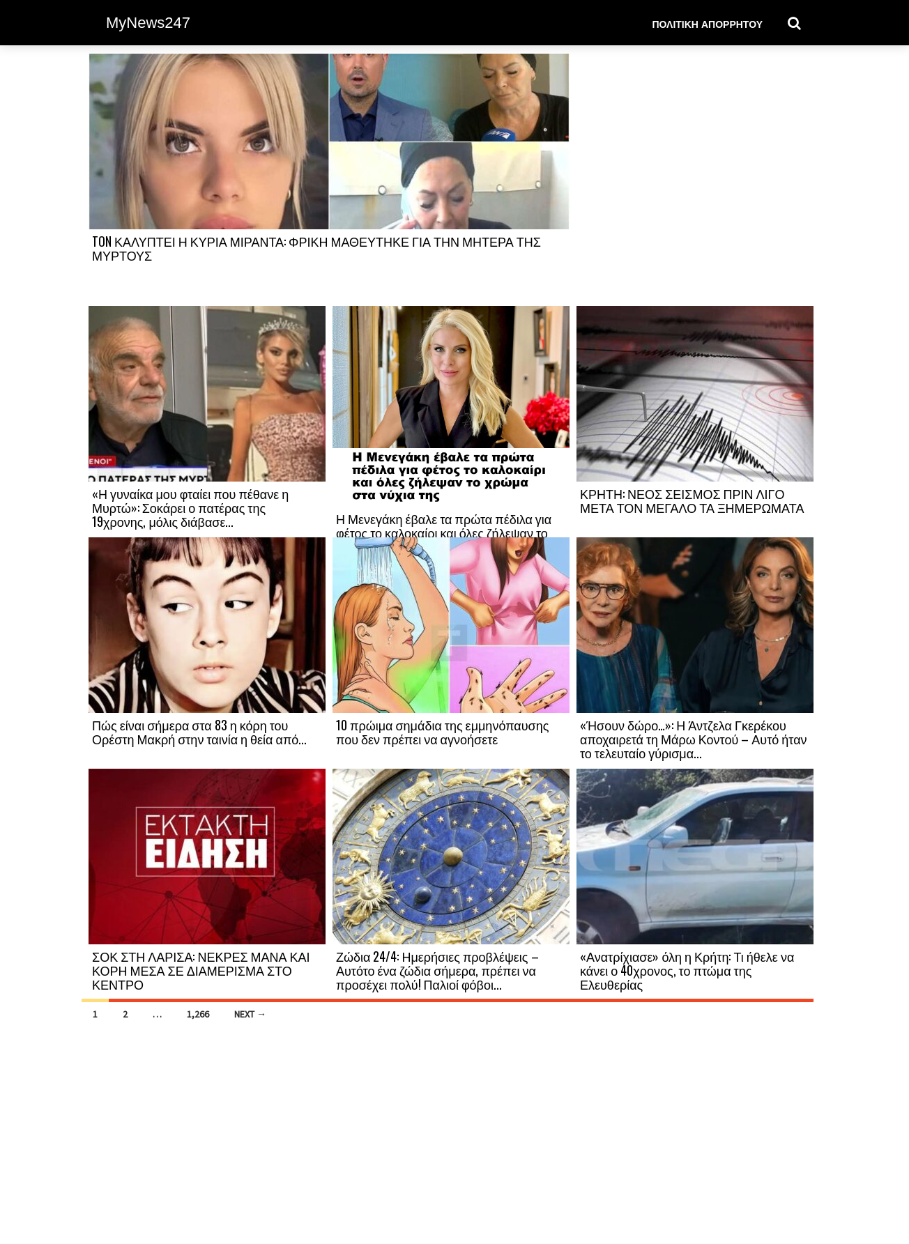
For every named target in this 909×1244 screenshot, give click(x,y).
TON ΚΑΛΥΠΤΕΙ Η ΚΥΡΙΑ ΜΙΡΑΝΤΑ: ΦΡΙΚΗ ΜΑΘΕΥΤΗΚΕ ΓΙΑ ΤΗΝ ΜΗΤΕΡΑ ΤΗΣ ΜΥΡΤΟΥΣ (316, 248)
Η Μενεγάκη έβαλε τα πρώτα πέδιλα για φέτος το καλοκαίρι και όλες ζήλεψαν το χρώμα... (443, 532)
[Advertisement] (694, 179)
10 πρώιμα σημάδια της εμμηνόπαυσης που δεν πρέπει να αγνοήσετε (442, 732)
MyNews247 (148, 22)
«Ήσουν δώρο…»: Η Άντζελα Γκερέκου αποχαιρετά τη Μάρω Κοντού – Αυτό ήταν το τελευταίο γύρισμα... (693, 739)
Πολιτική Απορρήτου (707, 23)
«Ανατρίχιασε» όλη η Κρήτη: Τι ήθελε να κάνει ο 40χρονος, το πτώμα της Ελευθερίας (687, 970)
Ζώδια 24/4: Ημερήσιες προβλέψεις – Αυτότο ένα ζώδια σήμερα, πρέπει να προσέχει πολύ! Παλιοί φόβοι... (437, 970)
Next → (250, 1014)
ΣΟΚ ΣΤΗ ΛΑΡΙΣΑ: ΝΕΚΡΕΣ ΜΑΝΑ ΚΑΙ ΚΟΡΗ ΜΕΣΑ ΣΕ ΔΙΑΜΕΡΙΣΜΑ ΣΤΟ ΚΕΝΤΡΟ (201, 970)
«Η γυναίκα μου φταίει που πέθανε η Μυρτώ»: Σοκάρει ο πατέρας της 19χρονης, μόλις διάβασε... (190, 507)
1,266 (198, 1014)
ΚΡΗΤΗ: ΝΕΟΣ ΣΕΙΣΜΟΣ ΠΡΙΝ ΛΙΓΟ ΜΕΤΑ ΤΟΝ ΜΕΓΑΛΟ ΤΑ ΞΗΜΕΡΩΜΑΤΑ (692, 500)
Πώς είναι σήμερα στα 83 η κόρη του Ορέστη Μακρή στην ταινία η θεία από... (199, 732)
